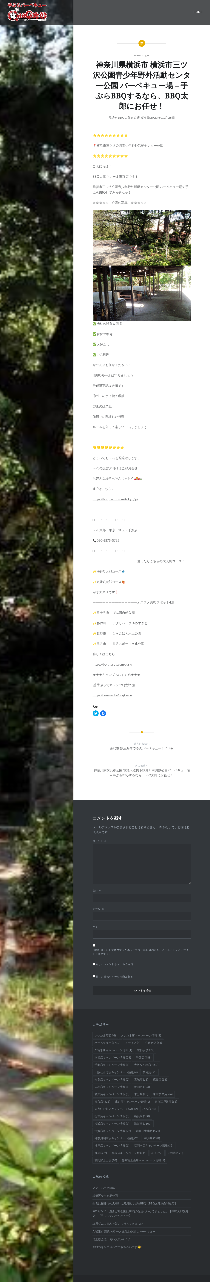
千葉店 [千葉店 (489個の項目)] (144, 1057)
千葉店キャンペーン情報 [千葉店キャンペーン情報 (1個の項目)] (112, 1064)
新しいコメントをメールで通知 (114, 964)
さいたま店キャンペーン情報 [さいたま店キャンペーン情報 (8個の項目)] (141, 1035)
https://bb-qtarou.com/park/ (112, 664)
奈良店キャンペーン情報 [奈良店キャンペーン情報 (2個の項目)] (112, 1079)
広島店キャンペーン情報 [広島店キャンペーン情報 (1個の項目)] (112, 1086)
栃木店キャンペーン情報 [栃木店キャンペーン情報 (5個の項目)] (112, 1116)
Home (198, 11)
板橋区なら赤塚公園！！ (107, 1195)
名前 (97, 890)
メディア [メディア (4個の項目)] (132, 1042)
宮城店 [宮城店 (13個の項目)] (141, 1079)
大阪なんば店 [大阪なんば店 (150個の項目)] (146, 1064)
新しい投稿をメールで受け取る (114, 976)
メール (98, 908)
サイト (97, 926)
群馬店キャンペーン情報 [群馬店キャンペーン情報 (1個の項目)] (129, 1153)
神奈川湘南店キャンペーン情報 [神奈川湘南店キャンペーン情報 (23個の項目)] (117, 1138)
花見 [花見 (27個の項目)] (157, 1153)
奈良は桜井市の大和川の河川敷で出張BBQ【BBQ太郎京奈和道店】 (134, 1203)
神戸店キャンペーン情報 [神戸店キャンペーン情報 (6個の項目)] (112, 1145)
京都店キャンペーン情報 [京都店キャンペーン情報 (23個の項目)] (113, 1057)
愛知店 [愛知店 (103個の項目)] (142, 1086)
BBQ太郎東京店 (129, 117)
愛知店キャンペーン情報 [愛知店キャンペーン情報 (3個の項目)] (112, 1094)
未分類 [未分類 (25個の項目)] (141, 1094)
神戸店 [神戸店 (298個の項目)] (152, 1138)
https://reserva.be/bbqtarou (112, 695)
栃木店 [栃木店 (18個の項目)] (150, 1108)
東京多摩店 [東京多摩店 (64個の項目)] (163, 1094)
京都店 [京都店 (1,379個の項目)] (145, 1050)
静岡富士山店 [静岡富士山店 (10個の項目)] (106, 1160)
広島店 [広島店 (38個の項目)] (160, 1079)
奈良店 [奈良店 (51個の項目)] (150, 1072)
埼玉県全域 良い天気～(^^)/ (111, 1239)
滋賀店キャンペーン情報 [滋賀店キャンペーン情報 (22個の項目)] (113, 1131)
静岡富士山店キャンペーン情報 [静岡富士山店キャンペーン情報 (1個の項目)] (143, 1160)
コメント (100, 840)
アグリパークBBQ (103, 1187)
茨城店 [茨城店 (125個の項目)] (175, 1153)
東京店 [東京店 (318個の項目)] (102, 1101)
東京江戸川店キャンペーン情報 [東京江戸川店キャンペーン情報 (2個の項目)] (116, 1108)
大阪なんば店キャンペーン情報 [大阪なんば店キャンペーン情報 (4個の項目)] (116, 1072)
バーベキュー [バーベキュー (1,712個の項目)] (107, 1042)
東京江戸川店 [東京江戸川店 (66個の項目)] (166, 1101)
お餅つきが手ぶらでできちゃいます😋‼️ (117, 1247)
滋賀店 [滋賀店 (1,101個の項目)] (143, 1123)
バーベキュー (142, 55)
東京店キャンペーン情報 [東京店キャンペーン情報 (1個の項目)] (132, 1101)
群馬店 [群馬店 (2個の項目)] (101, 1153)
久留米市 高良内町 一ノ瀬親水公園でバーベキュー (123, 1231)
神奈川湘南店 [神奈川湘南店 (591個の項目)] (148, 1131)
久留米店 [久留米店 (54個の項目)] (153, 1042)
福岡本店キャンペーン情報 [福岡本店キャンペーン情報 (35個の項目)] (153, 1145)
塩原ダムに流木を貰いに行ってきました (117, 1223)
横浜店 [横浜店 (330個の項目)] (142, 1116)
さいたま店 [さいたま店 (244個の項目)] (105, 1035)
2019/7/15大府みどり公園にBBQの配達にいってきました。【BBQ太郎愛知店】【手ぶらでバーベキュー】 (140, 1214)
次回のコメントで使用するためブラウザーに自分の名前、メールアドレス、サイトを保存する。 (141, 951)
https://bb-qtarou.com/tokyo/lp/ (115, 499)
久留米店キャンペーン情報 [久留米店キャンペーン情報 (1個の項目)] (113, 1050)
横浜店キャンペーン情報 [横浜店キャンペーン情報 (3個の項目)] (112, 1123)
